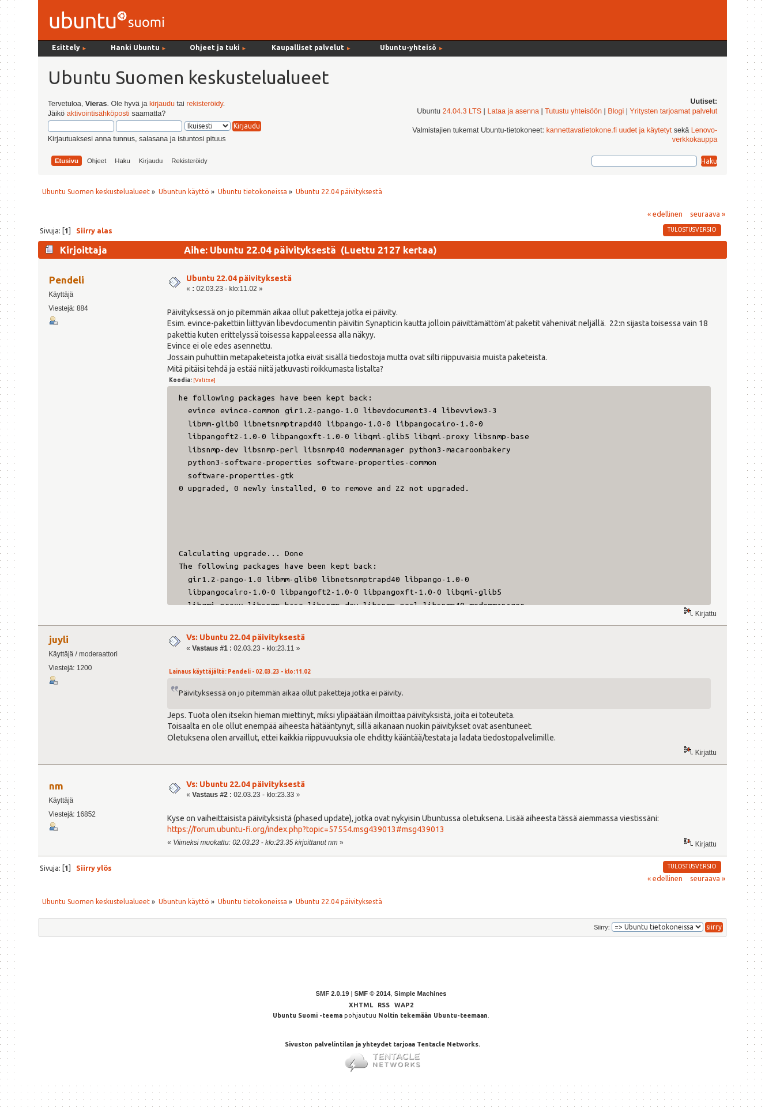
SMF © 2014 (372, 993)
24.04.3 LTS (461, 111)
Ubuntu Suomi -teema (307, 1015)
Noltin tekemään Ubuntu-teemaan (433, 1015)
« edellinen (665, 214)
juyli (59, 639)
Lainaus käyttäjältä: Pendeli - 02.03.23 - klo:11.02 (240, 671)
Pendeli (66, 279)
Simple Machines (420, 993)
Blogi (616, 111)
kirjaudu (162, 104)
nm (56, 785)
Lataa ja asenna (513, 111)
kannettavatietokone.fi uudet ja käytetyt (609, 130)
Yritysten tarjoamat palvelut (673, 111)
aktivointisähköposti (98, 113)
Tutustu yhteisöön (573, 111)
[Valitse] (204, 380)
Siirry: (601, 927)
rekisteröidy (204, 104)
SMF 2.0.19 (332, 993)
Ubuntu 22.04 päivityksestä (239, 278)
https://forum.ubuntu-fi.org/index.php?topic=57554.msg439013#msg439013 (305, 829)
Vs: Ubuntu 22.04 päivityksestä (245, 637)
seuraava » (707, 214)
